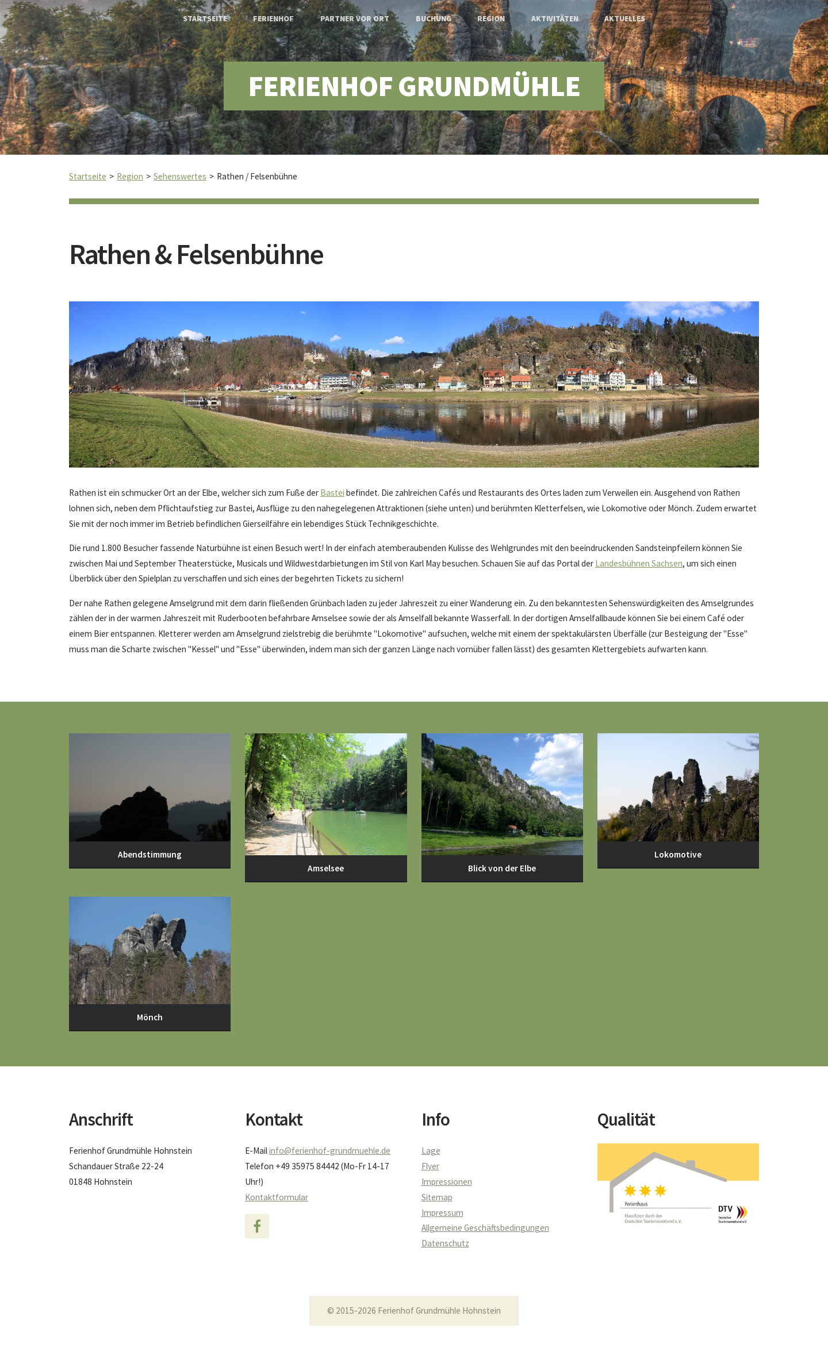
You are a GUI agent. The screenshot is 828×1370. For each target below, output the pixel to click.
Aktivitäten (554, 19)
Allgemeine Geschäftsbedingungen (485, 1227)
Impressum (442, 1212)
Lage (430, 1150)
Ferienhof (273, 19)
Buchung (433, 19)
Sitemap (437, 1197)
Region (491, 19)
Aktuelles (624, 19)
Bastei (332, 492)
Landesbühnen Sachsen (639, 563)
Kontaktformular (276, 1197)
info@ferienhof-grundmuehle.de (329, 1150)
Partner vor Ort (354, 19)
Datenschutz (445, 1243)
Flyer (430, 1166)
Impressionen (446, 1181)
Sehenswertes (180, 176)
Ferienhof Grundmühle (414, 86)
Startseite (205, 19)
